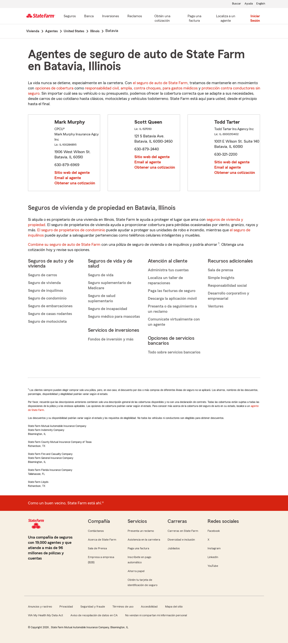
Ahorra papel (136, 571)
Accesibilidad (149, 606)
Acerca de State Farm (102, 539)
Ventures (215, 306)
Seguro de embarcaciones (50, 306)
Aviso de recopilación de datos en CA (94, 615)
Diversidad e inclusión (181, 539)
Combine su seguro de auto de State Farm (64, 245)
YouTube (213, 565)
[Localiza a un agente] (225, 18)
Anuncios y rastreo (40, 606)
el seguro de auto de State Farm (160, 83)
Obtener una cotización (74, 183)
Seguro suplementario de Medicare (109, 285)
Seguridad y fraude (92, 606)
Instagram (214, 548)
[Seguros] (69, 16)
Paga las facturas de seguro (171, 291)
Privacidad (66, 606)
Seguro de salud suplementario (101, 298)
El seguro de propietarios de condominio (71, 230)
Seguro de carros (42, 275)
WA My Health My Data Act (45, 615)
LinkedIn (213, 557)
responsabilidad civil (102, 88)
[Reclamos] (134, 16)
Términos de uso (122, 606)
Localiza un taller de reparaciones (165, 280)
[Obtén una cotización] (162, 18)
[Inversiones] (110, 16)
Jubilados (174, 548)
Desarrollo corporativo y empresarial (228, 296)
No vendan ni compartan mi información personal (156, 615)
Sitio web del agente (72, 173)
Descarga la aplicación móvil (172, 299)
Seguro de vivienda (44, 283)
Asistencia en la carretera (144, 539)
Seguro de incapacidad (107, 309)
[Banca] (89, 16)
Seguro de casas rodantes (50, 314)
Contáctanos (96, 530)
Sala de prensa (220, 270)
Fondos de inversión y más (110, 339)
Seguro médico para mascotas (114, 317)
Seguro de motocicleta (47, 321)
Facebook (214, 530)
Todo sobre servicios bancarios (174, 352)
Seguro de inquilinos (45, 291)
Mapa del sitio (174, 606)
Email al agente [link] (67, 178)
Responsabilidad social (227, 286)
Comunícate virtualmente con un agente (174, 321)
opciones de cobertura (54, 88)
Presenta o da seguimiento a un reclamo (172, 309)
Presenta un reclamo (141, 530)
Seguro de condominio (47, 298)
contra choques (147, 88)
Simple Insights (221, 278)
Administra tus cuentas (168, 270)
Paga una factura (138, 548)
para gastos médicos (180, 88)
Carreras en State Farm (183, 530)
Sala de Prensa (97, 548)
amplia (126, 88)
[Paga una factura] (194, 18)
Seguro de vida (100, 275)
